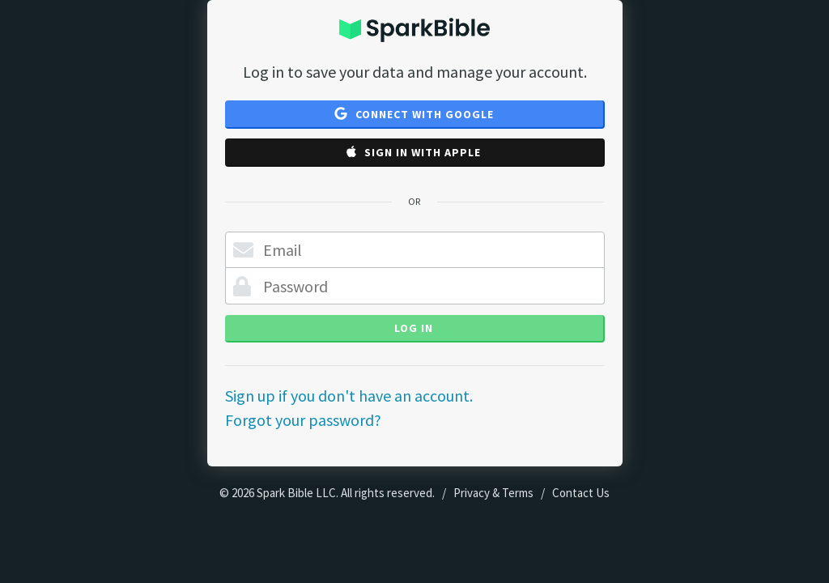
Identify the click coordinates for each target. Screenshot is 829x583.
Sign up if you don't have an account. (349, 395)
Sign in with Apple (413, 152)
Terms (518, 492)
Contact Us (581, 492)
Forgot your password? (303, 420)
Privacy (471, 492)
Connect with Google (414, 114)
